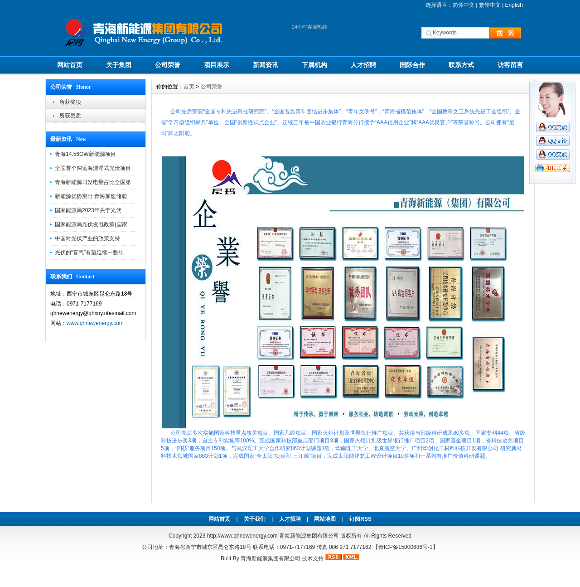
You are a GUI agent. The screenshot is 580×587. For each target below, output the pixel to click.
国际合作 (412, 64)
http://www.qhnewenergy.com (242, 536)
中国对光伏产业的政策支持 (87, 238)
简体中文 (463, 5)
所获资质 (70, 115)
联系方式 (461, 64)
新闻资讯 (265, 64)
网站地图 (325, 519)
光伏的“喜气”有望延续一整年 (89, 252)
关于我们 (255, 519)
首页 (189, 86)
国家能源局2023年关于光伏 (88, 210)
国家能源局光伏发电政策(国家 (91, 224)
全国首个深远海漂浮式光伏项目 (93, 168)
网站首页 (69, 64)
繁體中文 (490, 5)
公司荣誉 (167, 64)
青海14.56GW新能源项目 (85, 154)
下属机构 (314, 64)
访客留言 (510, 64)
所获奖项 (70, 102)
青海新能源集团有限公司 (270, 558)
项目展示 (216, 64)
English (514, 5)
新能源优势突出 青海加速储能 (91, 196)
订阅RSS (360, 519)
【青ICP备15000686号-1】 (405, 547)
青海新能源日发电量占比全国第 (93, 182)
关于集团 (118, 64)
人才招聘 (363, 64)
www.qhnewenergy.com (95, 323)
